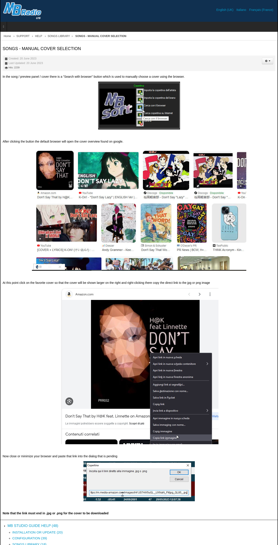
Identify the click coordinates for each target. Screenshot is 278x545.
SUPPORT (23, 36)
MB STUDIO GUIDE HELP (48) (32, 526)
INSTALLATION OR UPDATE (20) (37, 532)
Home (7, 36)
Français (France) (261, 10)
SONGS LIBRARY (59, 36)
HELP (38, 36)
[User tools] (267, 61)
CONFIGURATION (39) (29, 538)
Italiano (241, 10)
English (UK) (225, 10)
